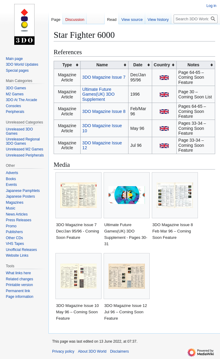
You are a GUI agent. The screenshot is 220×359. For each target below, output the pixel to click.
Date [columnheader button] (137, 64)
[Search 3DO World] (196, 19)
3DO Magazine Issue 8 (103, 111)
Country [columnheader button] (162, 64)
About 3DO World (92, 351)
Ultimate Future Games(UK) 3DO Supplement (98, 94)
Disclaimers (119, 351)
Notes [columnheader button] (193, 64)
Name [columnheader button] (102, 64)
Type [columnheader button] (67, 64)
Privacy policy (63, 351)
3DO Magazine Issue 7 (103, 77)
